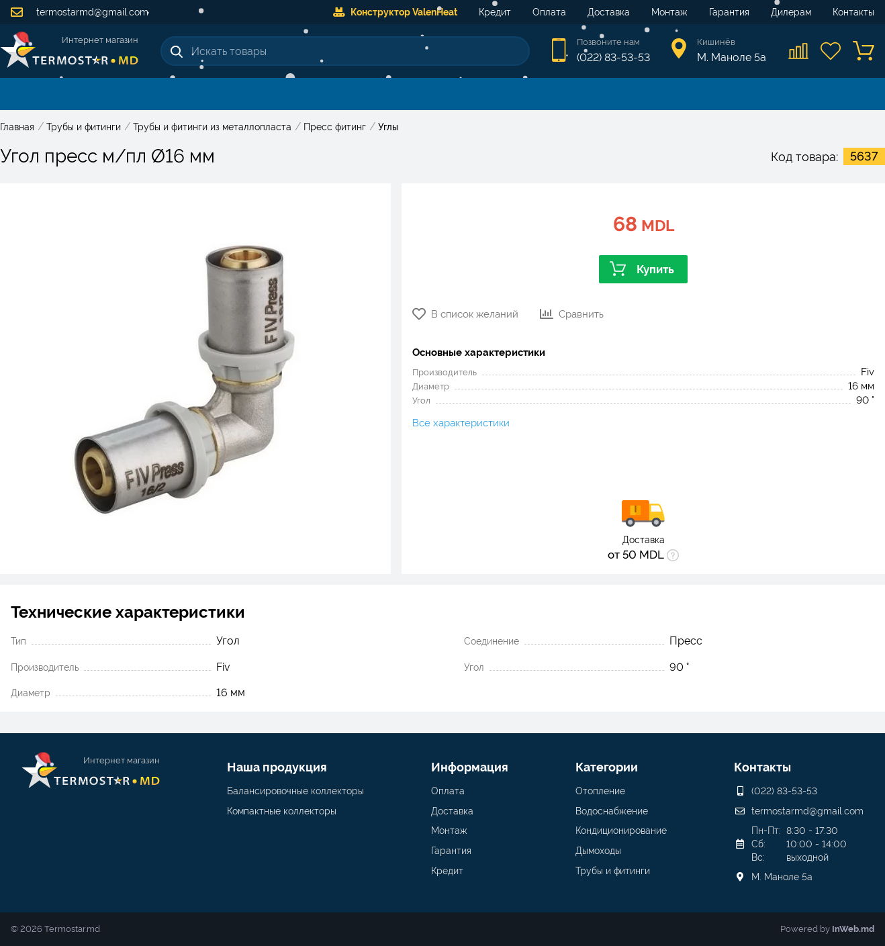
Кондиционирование (621, 830)
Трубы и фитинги (612, 870)
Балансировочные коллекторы (295, 791)
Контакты (853, 12)
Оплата (549, 12)
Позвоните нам (608, 42)
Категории (606, 767)
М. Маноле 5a (781, 876)
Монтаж (669, 12)
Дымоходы (598, 850)
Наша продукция (277, 767)
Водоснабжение (611, 811)
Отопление (600, 791)
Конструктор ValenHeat (395, 12)
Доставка (609, 12)
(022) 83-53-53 (613, 57)
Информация (469, 767)
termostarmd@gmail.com (79, 12)
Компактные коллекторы (281, 811)
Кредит (495, 12)
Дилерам (791, 12)
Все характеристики (461, 423)
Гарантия (729, 12)
